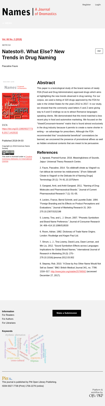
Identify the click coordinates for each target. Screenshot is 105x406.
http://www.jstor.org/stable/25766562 (68, 271)
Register (86, 4)
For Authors (7, 319)
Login (98, 4)
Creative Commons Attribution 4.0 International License (17, 159)
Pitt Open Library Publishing (42, 382)
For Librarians (9, 323)
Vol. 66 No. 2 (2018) (12, 39)
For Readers (8, 315)
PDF (99, 51)
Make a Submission (67, 313)
